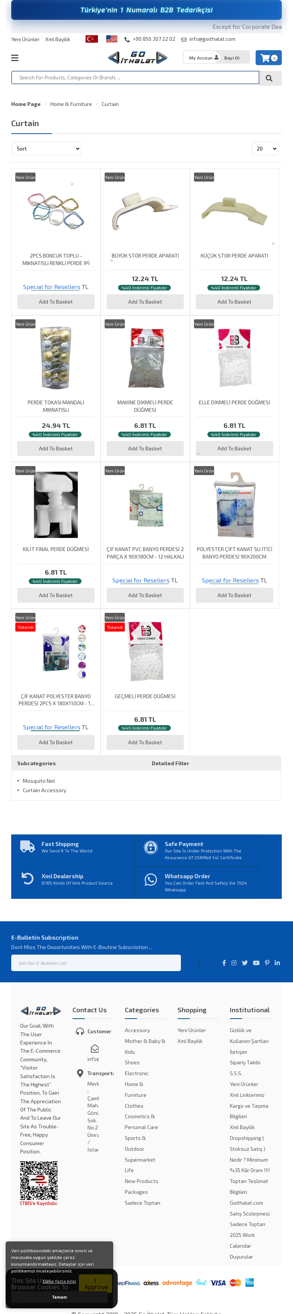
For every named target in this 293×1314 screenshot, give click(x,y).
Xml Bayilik (57, 39)
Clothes (134, 1105)
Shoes (132, 1062)
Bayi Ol (232, 57)
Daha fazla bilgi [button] (59, 1281)
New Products (141, 1181)
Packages (136, 1192)
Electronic (137, 1073)
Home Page (26, 104)
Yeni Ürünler (25, 39)
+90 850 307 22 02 (149, 39)
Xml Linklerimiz (247, 1095)
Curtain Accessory (44, 790)
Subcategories (36, 763)
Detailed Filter (170, 763)
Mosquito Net (39, 781)
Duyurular (241, 1256)
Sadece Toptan (142, 1202)
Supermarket (140, 1159)
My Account (202, 57)
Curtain (110, 104)
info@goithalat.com (208, 39)
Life (129, 1170)
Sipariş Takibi (245, 1062)
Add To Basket (56, 301)
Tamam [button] (59, 1297)
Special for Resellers (51, 286)
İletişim (238, 1052)
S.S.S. (236, 1073)
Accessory (137, 1030)
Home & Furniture (71, 104)
